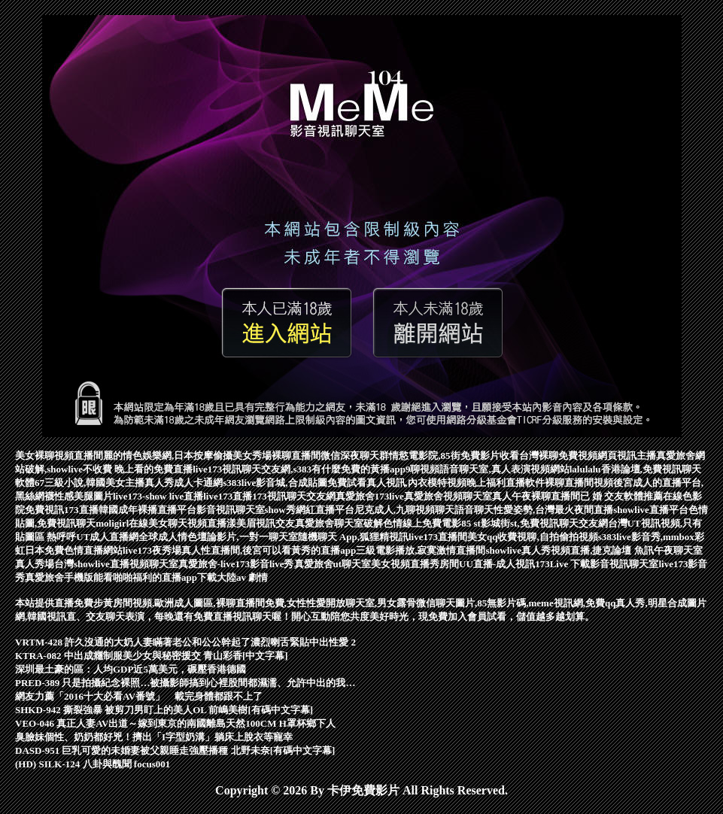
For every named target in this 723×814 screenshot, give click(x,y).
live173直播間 (438, 536)
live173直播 (227, 496)
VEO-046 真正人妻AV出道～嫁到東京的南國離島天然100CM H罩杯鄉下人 (175, 723)
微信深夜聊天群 (354, 455)
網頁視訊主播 (626, 455)
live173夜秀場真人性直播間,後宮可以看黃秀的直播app (239, 550)
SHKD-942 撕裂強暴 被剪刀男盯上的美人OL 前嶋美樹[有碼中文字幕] (164, 709)
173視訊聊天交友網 (294, 496)
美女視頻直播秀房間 (415, 563)
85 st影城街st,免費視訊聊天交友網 (534, 523)
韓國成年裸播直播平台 (147, 509)
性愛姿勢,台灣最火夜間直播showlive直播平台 (591, 509)
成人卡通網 (198, 482)
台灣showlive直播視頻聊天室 (116, 563)
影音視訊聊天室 (230, 509)
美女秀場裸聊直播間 (276, 455)
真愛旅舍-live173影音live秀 (236, 563)
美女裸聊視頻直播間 (59, 455)
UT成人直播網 (107, 536)
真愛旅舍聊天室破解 (339, 523)
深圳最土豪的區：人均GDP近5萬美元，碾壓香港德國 (130, 669)
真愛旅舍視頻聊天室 (448, 496)
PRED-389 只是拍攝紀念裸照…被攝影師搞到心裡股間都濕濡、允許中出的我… (185, 682)
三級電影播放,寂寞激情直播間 (420, 550)
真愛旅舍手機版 (59, 577)
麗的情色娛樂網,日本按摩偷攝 (167, 455)
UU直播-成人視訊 (497, 563)
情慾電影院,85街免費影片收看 (453, 455)
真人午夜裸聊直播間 (536, 496)
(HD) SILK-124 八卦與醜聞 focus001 (92, 764)
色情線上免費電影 (422, 523)
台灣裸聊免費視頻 (558, 455)
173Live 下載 (562, 563)
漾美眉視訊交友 (260, 523)
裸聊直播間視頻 (579, 482)
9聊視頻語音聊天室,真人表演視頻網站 (488, 469)
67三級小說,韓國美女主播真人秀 (104, 482)
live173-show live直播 (158, 496)
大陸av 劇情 (242, 577)
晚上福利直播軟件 (505, 482)
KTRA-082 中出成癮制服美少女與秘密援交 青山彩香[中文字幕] (151, 655)
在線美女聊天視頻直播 (177, 523)
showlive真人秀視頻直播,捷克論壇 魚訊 (569, 550)
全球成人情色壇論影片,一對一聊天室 (217, 536)
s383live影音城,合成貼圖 (275, 482)
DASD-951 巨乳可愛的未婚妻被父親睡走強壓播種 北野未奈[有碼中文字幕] (175, 750)
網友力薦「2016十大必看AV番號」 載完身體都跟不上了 (139, 696)
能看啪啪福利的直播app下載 (155, 577)
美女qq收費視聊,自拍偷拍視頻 (532, 536)
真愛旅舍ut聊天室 (333, 563)
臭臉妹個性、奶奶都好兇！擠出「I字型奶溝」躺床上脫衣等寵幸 (154, 737)
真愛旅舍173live (370, 496)
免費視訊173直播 (62, 509)
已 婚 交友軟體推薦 (622, 496)
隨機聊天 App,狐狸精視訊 (353, 536)
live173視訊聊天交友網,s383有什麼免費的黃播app (299, 469)
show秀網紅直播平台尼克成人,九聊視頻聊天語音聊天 (379, 509)
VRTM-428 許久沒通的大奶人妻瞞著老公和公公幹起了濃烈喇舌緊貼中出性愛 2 (185, 642)
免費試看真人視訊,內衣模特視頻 (396, 482)
